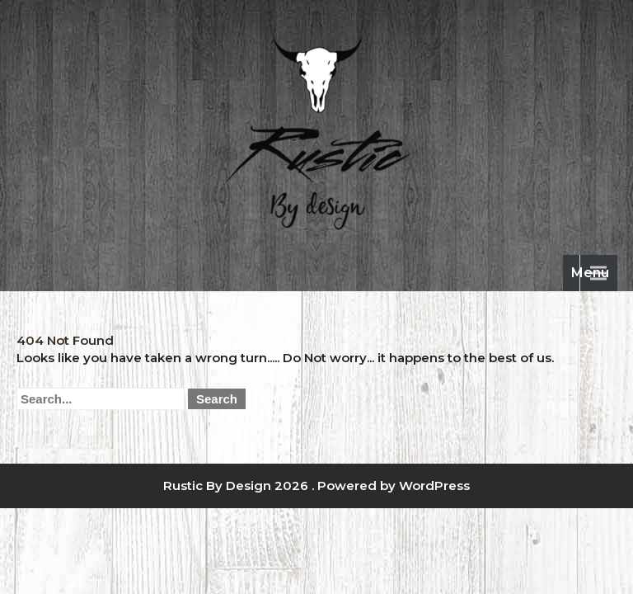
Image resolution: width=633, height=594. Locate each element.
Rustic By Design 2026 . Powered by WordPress (316, 485)
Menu (590, 272)
